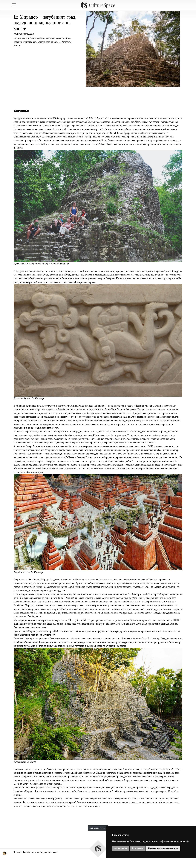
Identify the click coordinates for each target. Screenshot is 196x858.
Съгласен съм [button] (120, 848)
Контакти (52, 852)
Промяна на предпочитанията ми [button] (163, 848)
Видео (43, 852)
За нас (26, 852)
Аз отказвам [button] (137, 848)
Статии (34, 852)
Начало (16, 852)
